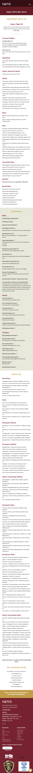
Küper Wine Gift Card (6, 739)
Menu (3, 736)
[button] (30, 4)
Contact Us (19, 736)
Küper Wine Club (20, 730)
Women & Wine (20, 731)
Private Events (20, 733)
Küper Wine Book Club (6, 741)
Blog (3, 733)
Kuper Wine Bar (28, 757)
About (3, 730)
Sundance (19, 734)
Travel (3, 737)
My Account (19, 737)
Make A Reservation (6, 731)
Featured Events (5, 734)
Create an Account (20, 739)
